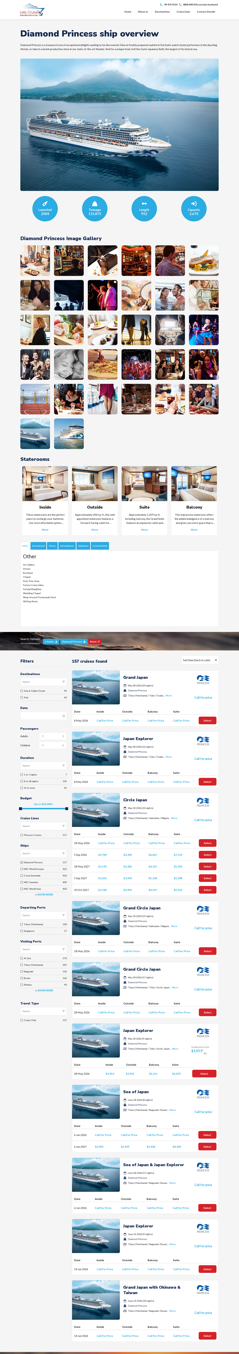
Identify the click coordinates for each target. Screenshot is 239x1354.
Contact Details (206, 11)
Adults (24, 736)
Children (25, 745)
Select (207, 720)
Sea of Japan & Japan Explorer (153, 1165)
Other (25, 546)
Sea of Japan (136, 1092)
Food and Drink (100, 546)
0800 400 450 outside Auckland (198, 4)
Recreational (38, 546)
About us (143, 11)
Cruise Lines (183, 11)
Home (127, 11)
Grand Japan (135, 677)
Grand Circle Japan (142, 908)
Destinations (162, 11)
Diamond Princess (137, 690)
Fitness (52, 546)
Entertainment (67, 546)
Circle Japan (135, 800)
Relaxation (83, 546)
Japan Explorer (138, 738)
